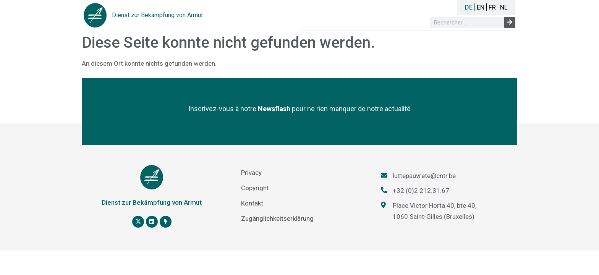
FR (492, 7)
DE (469, 7)
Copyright (255, 188)
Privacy (251, 172)
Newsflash (274, 109)
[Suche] (509, 22)
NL (504, 7)
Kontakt (252, 203)
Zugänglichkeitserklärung (277, 218)
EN (480, 7)
